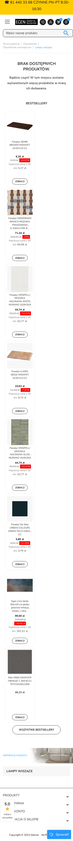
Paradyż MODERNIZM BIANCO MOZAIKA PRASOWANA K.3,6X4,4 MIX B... (19, 223)
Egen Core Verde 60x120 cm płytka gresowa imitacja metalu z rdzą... (20, 606)
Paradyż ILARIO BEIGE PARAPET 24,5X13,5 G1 (20, 375)
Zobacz (20, 181)
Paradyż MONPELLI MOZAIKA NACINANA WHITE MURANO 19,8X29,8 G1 (20, 300)
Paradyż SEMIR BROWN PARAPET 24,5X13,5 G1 (20, 145)
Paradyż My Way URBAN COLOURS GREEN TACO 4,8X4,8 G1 (20, 529)
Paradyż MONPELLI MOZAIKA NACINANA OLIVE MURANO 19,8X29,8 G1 (20, 453)
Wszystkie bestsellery (36, 730)
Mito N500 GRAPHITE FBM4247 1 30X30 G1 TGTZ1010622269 (20, 681)
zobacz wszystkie (7, 816)
